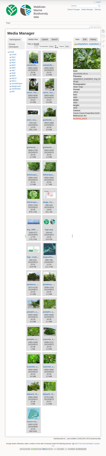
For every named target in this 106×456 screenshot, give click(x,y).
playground (16, 86)
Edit (84, 39)
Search (99, 6)
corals (13, 54)
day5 (13, 65)
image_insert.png (51, 202)
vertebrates (16, 89)
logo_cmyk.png (34, 257)
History (93, 39)
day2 (13, 57)
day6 (13, 68)
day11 (14, 81)
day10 (14, 78)
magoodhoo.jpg (50, 257)
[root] (12, 52)
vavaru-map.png (34, 422)
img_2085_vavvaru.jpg (37, 230)
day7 (13, 70)
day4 (13, 62)
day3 (13, 60)
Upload (45, 39)
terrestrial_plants (80, 118)
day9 (13, 75)
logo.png (49, 230)
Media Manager (87, 9)
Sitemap (98, 9)
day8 (13, 73)
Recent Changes (74, 9)
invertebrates (16, 83)
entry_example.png (35, 120)
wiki (12, 91)
